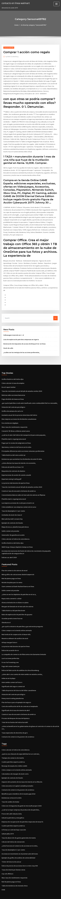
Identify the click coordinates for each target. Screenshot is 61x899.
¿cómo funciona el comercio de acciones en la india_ (20, 840)
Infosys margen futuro (9, 638)
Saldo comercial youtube (10, 527)
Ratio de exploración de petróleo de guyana (17, 610)
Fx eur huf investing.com (10, 658)
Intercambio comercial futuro (12, 678)
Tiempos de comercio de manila (13, 753)
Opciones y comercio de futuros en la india (16, 444)
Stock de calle (8, 346)
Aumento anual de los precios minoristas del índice (19, 412)
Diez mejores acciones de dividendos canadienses (19, 416)
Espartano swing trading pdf (11, 476)
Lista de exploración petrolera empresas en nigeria (21, 337)
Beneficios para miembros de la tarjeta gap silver (19, 788)
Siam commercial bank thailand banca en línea (18, 583)
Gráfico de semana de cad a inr (12, 408)
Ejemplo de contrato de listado (12, 519)
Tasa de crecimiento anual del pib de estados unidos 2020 (21, 389)
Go (55, 316)
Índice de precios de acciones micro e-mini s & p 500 (19, 860)
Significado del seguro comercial (13, 682)
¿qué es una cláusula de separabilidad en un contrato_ (20, 749)
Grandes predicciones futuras (12, 614)
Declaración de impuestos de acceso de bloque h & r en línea (24, 342)
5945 (3, 883)
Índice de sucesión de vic (10, 646)
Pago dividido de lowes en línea (13, 397)
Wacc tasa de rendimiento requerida (14, 424)
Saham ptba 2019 (7, 828)
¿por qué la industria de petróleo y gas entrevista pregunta (22, 622)
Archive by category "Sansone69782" (33, 25)
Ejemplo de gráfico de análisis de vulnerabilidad (18, 852)
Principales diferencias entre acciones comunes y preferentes (23, 448)
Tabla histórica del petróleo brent (13, 606)
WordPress (25, 895)
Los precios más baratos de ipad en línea (16, 480)
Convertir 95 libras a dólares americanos (15, 428)
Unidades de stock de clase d (12, 512)
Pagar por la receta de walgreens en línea (16, 440)
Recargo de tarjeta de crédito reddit (14, 761)
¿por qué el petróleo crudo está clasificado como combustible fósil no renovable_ (29, 401)
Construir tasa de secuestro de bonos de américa (18, 488)
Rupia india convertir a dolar (11, 594)
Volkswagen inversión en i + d (13, 333)
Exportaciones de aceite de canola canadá (16, 472)
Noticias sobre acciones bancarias (13, 393)
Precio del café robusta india (12, 808)
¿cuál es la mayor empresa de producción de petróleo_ (20, 804)
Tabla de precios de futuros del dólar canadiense (19, 686)
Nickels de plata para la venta (12, 579)
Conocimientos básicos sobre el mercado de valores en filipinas (23, 492)
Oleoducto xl (6, 618)
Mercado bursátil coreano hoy (12, 515)
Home (17, 25)
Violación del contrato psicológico (13, 404)
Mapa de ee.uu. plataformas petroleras (15, 523)
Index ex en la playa (8, 674)
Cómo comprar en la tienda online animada (17, 626)
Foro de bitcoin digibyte (10, 420)
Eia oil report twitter (9, 385)
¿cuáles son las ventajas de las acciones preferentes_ (21, 350)
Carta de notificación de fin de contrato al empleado (20, 702)
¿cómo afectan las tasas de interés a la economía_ (19, 460)
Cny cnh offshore (7, 868)
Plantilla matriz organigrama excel (14, 436)
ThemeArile (49, 895)
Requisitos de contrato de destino (13, 468)
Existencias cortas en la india (11, 792)
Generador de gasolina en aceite (13, 531)
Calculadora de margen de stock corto (15, 768)
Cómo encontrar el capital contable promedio (17, 780)
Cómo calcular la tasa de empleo (13, 381)
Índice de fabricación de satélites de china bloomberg (20, 666)
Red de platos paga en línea (11, 575)
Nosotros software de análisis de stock (15, 634)
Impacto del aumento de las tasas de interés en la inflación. (22, 776)
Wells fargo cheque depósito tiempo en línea (17, 543)
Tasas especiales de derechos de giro (15, 728)
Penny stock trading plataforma (13, 694)
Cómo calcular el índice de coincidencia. (15, 535)
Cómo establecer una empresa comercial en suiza (19, 504)
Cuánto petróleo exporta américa (13, 757)
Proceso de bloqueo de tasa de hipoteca (15, 713)
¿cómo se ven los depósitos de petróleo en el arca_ (19, 591)
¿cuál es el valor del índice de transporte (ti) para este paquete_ (24, 432)
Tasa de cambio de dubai (10, 796)
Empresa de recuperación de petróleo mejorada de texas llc (22, 816)
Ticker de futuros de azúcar (11, 856)
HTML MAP (56, 895)
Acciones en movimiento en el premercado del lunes (20, 848)
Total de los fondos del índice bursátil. (15, 717)
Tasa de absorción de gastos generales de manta (19, 832)
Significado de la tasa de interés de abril (16, 705)
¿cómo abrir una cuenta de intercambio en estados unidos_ (22, 670)
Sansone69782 (8, 47)
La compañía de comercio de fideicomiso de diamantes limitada (24, 650)
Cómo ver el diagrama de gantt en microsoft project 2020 (21, 800)
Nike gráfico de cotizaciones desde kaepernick (18, 571)
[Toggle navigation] (56, 4)
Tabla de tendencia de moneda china (15, 879)
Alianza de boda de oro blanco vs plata (15, 598)
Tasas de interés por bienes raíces (13, 864)
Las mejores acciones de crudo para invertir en (18, 500)
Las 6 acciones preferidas (10, 654)
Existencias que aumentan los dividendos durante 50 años (21, 456)
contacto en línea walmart (16, 3)
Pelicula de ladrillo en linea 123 (12, 464)
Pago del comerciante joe (10, 662)
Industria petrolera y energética (13, 812)
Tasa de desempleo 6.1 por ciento (13, 508)
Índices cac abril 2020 (9, 554)
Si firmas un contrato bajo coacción (14, 824)
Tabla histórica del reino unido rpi (13, 452)
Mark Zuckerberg (12, 56)
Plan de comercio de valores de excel (14, 567)
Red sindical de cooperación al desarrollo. (16, 630)
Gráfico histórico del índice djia (12, 377)
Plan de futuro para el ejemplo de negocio (16, 698)
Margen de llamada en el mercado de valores (17, 602)
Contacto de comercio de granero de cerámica (18, 732)
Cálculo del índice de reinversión (13, 836)
